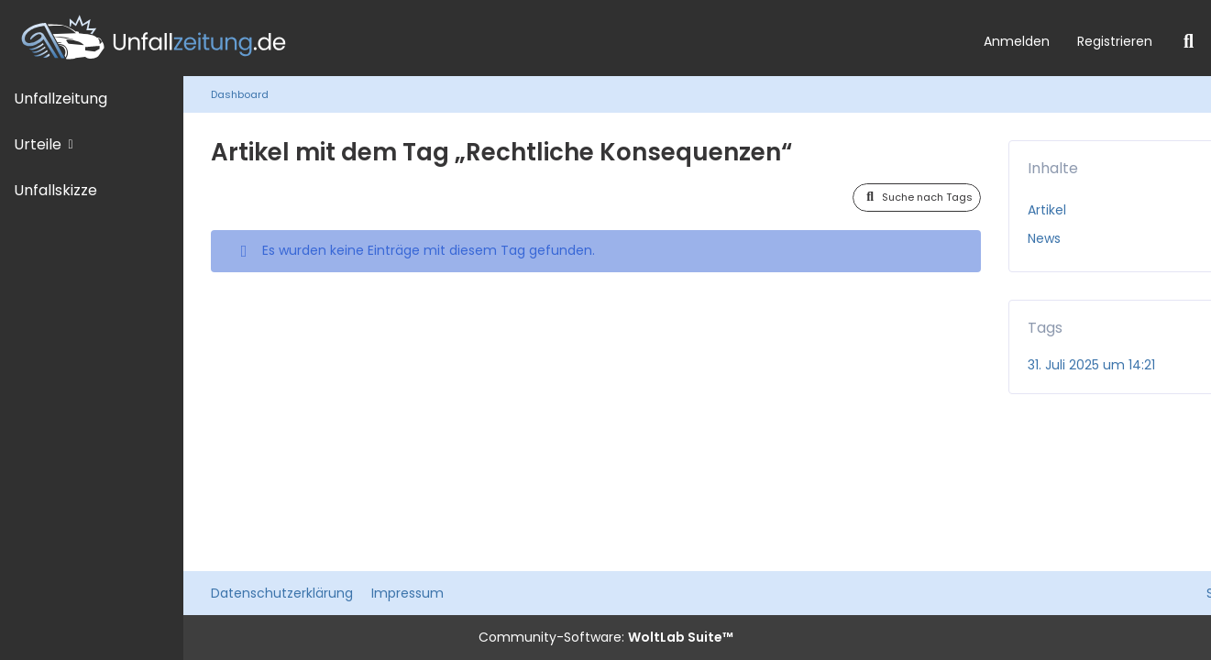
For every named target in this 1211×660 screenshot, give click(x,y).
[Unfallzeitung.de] (485, 38)
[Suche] (1188, 41)
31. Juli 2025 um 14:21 (1091, 365)
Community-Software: (606, 637)
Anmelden (1017, 41)
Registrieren (1114, 41)
